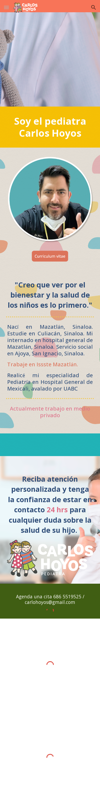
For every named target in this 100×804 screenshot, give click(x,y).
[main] (50, 127)
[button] (6, 7)
